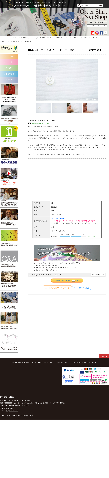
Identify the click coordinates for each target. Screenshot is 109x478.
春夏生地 (9, 79)
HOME (14, 38)
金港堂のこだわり (23, 38)
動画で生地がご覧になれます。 (42, 123)
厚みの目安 (91, 236)
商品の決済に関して (63, 361)
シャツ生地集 (12, 42)
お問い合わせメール (97, 25)
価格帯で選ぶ (9, 74)
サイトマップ (93, 38)
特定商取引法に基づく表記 (20, 361)
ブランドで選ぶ (9, 56)
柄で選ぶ (9, 68)
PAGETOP (104, 355)
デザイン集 (67, 38)
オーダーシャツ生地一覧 (54, 38)
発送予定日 (83, 38)
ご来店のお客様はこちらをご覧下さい (43, 361)
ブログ (75, 38)
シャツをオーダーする (38, 38)
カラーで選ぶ (9, 62)
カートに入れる (57, 287)
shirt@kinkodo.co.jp (12, 409)
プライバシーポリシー (78, 361)
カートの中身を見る (81, 288)
